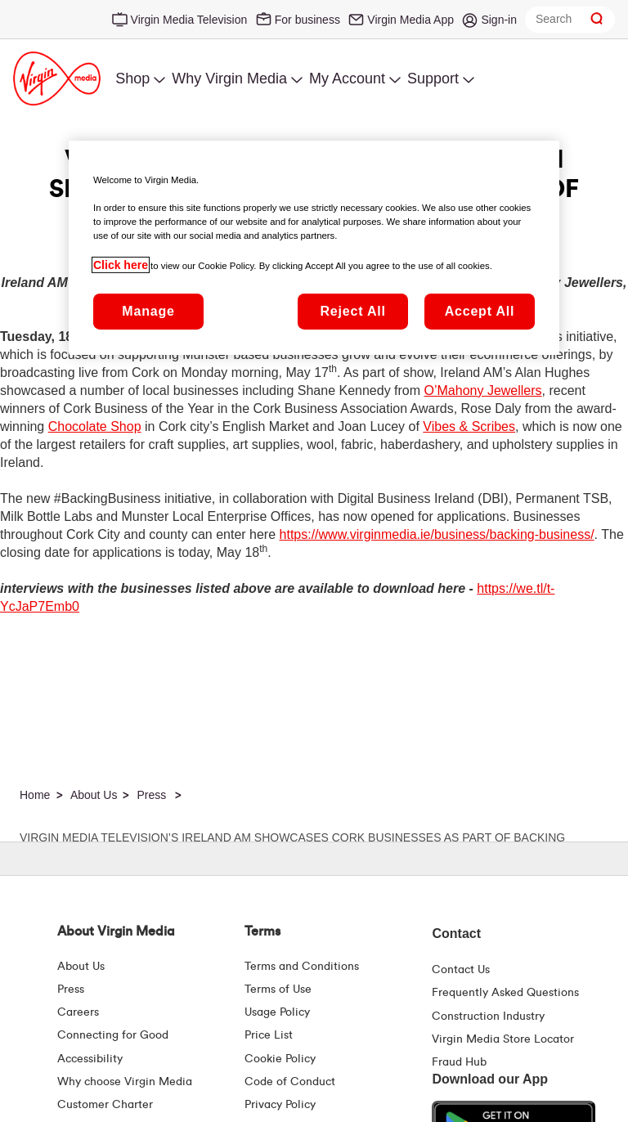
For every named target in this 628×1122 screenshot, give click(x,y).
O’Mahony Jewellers (483, 390)
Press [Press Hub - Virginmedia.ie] (70, 989)
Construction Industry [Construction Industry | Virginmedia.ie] (488, 1016)
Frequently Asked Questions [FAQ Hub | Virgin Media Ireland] (505, 993)
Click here (120, 265)
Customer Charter (105, 1105)
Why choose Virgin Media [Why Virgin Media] (124, 1082)
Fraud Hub (459, 1062)
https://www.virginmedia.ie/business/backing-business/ (437, 534)
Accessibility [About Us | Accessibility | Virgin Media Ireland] (90, 1059)
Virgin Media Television (189, 19)
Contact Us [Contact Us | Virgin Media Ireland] (461, 970)
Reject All (352, 311)
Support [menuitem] (433, 78)
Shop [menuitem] (132, 78)
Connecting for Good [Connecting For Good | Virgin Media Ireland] (112, 1035)
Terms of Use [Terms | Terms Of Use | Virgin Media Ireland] (278, 989)
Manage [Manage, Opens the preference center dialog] (148, 311)
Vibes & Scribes (469, 426)
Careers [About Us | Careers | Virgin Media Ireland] (78, 1012)
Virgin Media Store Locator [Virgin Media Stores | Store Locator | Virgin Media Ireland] (503, 1039)
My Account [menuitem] (347, 78)
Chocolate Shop (94, 426)
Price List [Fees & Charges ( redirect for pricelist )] (268, 1035)
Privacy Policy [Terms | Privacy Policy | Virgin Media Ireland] (280, 1105)
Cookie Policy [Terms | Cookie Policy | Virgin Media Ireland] (280, 1059)
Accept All (480, 311)
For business (307, 19)
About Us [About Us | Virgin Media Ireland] (81, 966)
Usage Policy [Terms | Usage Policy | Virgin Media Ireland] (277, 1012)
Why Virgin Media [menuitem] (229, 78)
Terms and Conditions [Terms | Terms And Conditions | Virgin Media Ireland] (301, 966)
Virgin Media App (410, 19)
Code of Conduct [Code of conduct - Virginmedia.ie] (289, 1082)
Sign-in (499, 19)
